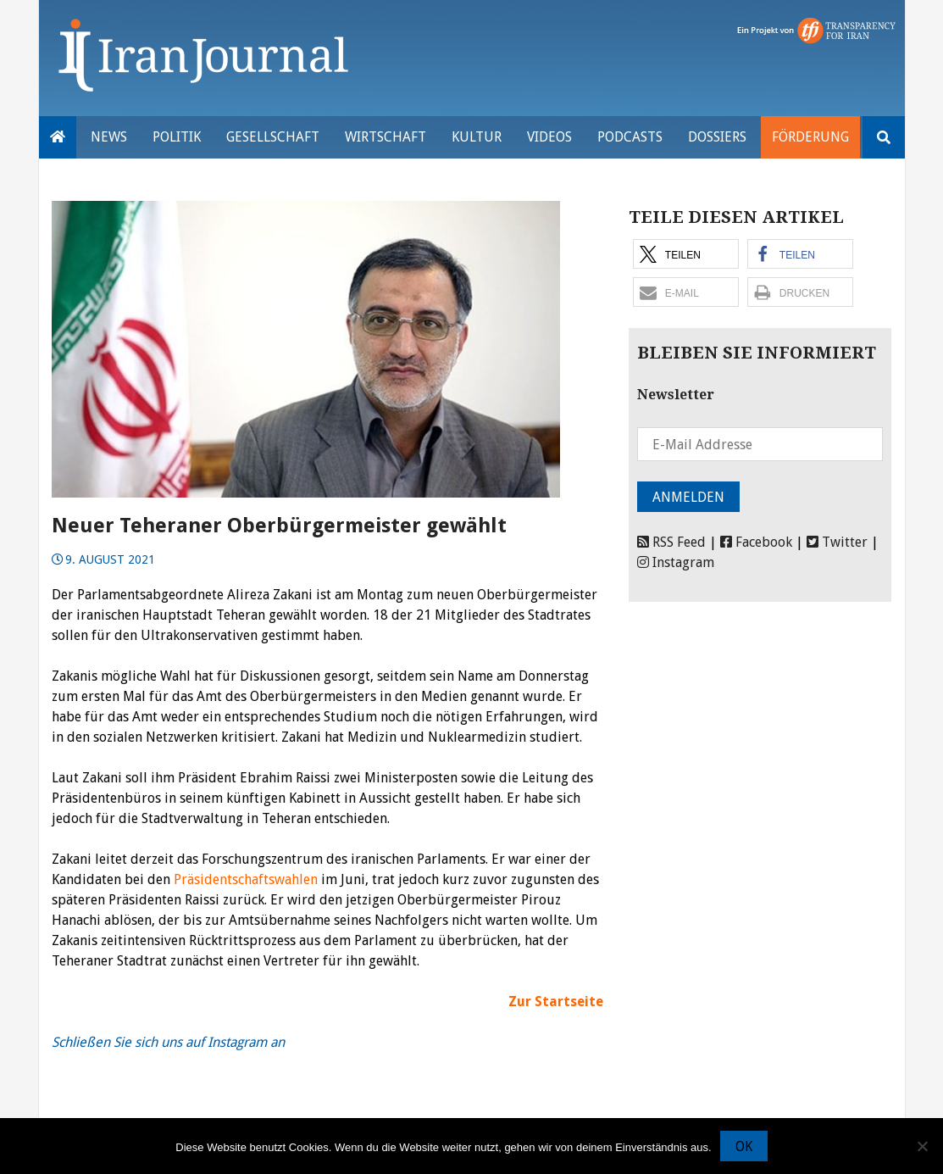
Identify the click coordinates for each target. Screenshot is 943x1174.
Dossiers (717, 137)
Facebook (756, 542)
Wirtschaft (385, 137)
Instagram (675, 562)
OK (743, 1146)
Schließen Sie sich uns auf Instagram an (168, 1042)
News (109, 137)
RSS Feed (671, 542)
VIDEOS (549, 137)
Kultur (477, 137)
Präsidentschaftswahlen (246, 879)
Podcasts (630, 137)
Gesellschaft (272, 137)
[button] (686, 254)
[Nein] (921, 1146)
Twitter (837, 542)
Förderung (810, 137)
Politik (177, 137)
